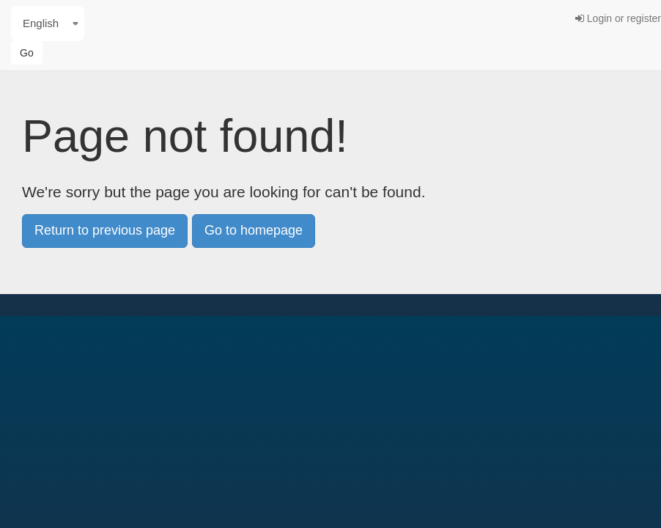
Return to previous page (104, 230)
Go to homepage (253, 230)
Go (27, 53)
